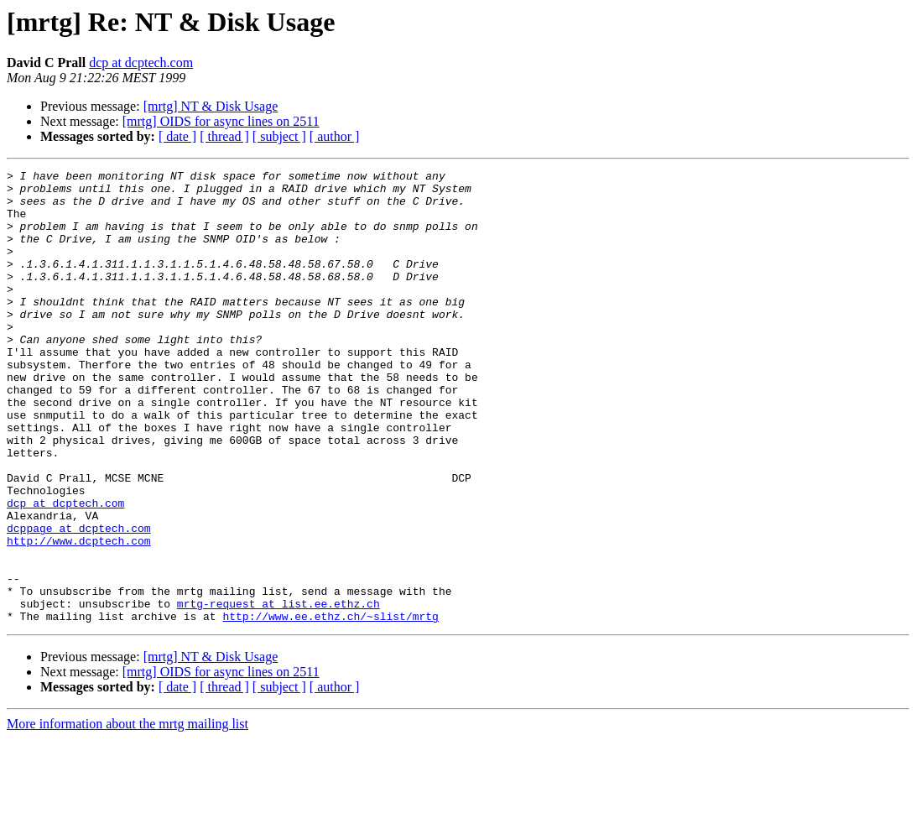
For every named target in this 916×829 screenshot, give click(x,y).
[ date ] (177, 136)
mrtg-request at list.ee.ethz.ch (278, 691)
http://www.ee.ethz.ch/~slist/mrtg (330, 706)
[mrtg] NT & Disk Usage (210, 106)
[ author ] (335, 136)
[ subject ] (279, 136)
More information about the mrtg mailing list (127, 814)
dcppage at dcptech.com (79, 600)
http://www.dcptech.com (79, 615)
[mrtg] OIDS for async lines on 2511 (221, 121)
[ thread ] (224, 136)
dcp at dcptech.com (141, 62)
